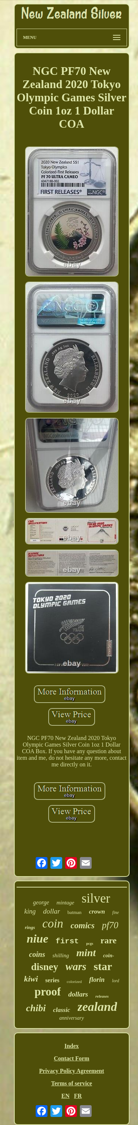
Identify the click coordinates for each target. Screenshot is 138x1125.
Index (71, 1046)
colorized (74, 981)
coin (52, 923)
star (102, 966)
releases (102, 996)
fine (115, 912)
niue (37, 938)
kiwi (31, 978)
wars (76, 966)
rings (30, 927)
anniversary (71, 1018)
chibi (36, 1008)
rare (108, 940)
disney (45, 966)
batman (74, 912)
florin (97, 979)
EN (65, 1096)
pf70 (110, 925)
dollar (51, 911)
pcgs (89, 943)
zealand (97, 1006)
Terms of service (71, 1083)
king (30, 911)
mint (86, 952)
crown (97, 911)
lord (115, 980)
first (67, 941)
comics (83, 925)
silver (96, 898)
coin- (108, 955)
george (41, 902)
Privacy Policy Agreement (71, 1071)
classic (61, 1009)
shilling (60, 955)
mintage (65, 903)
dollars (78, 994)
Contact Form (71, 1058)
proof (48, 991)
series (52, 980)
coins (37, 954)
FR (78, 1096)
